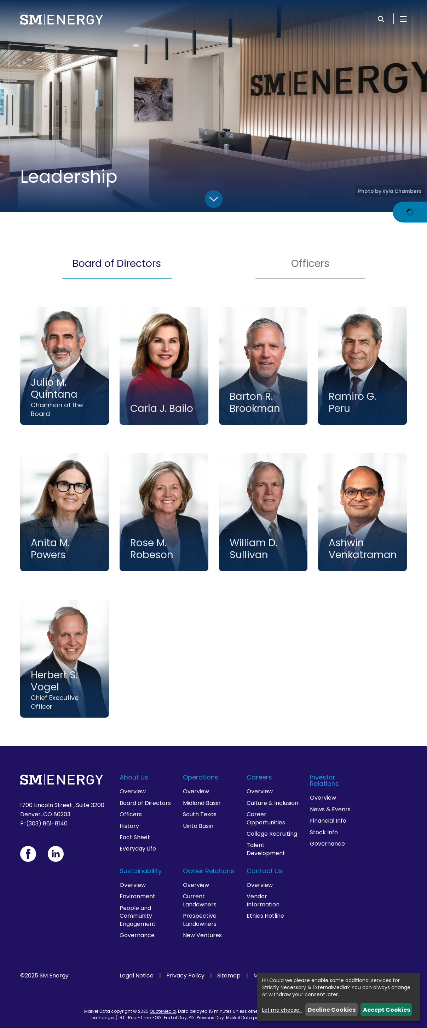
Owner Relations (208, 870)
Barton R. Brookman (255, 402)
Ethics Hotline (265, 916)
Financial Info (328, 821)
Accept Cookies (386, 1010)
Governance (327, 844)
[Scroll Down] (214, 199)
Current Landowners (200, 900)
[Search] (381, 18)
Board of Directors (117, 263)
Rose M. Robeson (151, 549)
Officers (310, 263)
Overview (133, 791)
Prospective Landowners (200, 920)
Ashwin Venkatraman (363, 549)
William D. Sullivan (253, 549)
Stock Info (324, 832)
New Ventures (202, 935)
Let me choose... (282, 1010)
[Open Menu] (403, 18)
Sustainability (141, 870)
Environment (137, 896)
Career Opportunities (266, 818)
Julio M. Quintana (54, 388)
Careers (259, 777)
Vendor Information (263, 900)
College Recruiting (272, 834)
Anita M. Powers (50, 549)
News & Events (330, 809)
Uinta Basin (198, 826)
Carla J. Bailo (161, 408)
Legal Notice (137, 976)
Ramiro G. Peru (352, 402)
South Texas (200, 814)
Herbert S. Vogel (54, 681)
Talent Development (266, 849)
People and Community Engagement (138, 916)
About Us (134, 777)
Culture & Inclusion (272, 803)
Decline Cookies (332, 1010)
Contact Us (264, 870)
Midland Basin (201, 803)
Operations (200, 777)
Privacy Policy (185, 976)
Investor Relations (324, 780)
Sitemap (229, 976)
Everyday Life (138, 849)
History (129, 826)
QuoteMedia (163, 1011)
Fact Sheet (135, 837)
